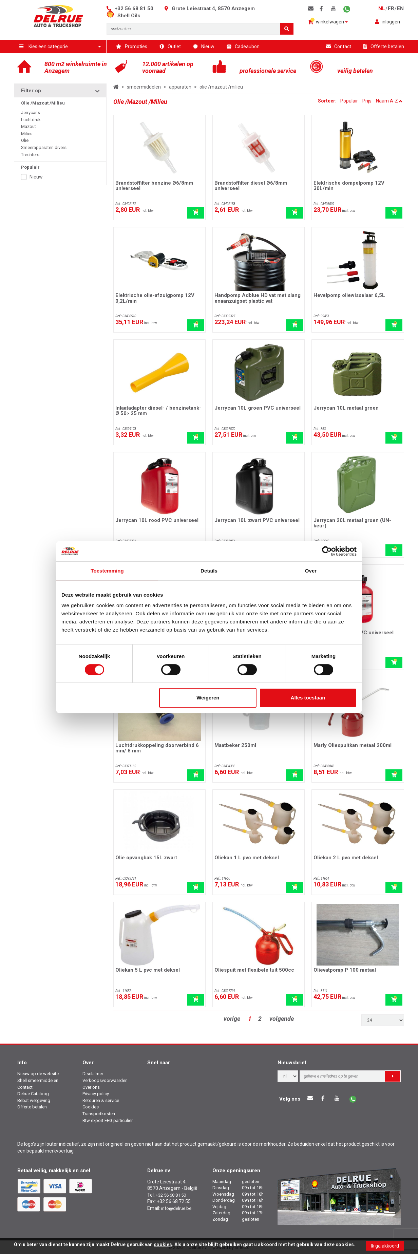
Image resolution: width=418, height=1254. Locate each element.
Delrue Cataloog (33, 1093)
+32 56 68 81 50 (134, 8)
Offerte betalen (383, 46)
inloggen (387, 21)
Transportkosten (98, 1113)
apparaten (180, 87)
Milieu (27, 133)
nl (381, 8)
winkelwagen (328, 21)
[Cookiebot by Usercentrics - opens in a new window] (327, 551)
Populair (349, 101)
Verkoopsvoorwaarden (105, 1080)
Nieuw (203, 46)
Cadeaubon (243, 46)
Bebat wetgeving (33, 1100)
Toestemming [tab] (107, 571)
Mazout (28, 126)
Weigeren (207, 697)
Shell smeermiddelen (37, 1080)
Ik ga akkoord (385, 1246)
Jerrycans (30, 112)
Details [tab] (209, 571)
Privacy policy (95, 1093)
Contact (338, 46)
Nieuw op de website (38, 1073)
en (400, 8)
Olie (24, 140)
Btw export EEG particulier (107, 1120)
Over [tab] (311, 571)
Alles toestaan (308, 697)
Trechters (30, 154)
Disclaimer (92, 1073)
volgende (281, 1018)
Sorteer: (328, 101)
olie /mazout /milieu (221, 87)
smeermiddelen (144, 87)
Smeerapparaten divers (43, 147)
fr (391, 8)
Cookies (90, 1106)
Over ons (91, 1087)
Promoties (131, 46)
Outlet (170, 46)
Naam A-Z (389, 101)
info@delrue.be (176, 1208)
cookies (163, 1244)
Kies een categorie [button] (60, 46)
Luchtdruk (31, 119)
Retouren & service (100, 1100)
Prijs (367, 101)
